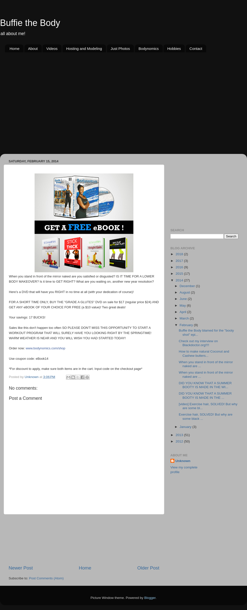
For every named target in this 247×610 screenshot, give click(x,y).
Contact (195, 48)
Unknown (182, 461)
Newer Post (21, 567)
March (185, 318)
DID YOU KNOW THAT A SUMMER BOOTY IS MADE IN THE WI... (205, 385)
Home (15, 48)
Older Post (148, 567)
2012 (180, 441)
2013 (180, 435)
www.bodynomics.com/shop (45, 348)
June (184, 299)
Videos (52, 48)
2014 (180, 280)
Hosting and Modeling (84, 48)
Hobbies (174, 48)
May (183, 305)
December (188, 286)
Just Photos (120, 48)
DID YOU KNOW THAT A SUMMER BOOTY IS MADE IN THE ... (205, 395)
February (187, 325)
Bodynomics (149, 48)
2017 (180, 261)
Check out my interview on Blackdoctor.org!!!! (198, 343)
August (185, 292)
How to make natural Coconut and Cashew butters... (204, 353)
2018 (180, 254)
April (183, 312)
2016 (180, 267)
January (186, 427)
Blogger (150, 598)
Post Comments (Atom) (46, 578)
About (33, 48)
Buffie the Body (30, 23)
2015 (180, 273)
